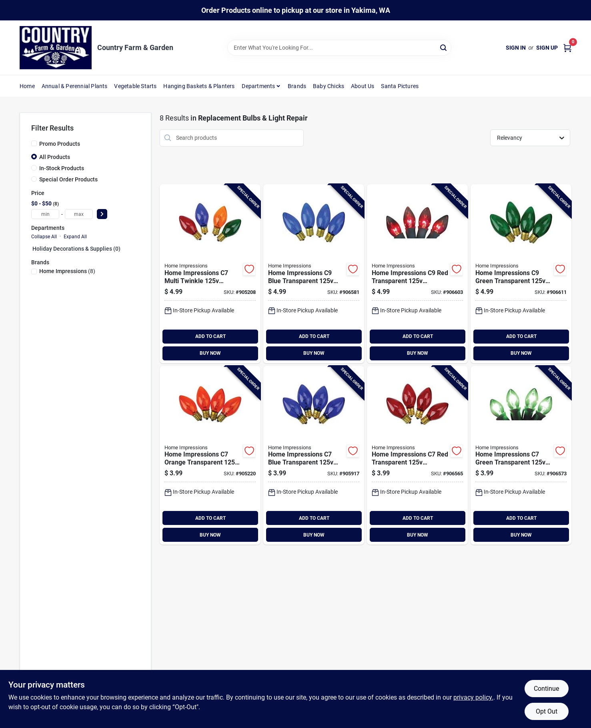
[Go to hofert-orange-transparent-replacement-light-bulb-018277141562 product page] (210, 455)
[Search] (444, 47)
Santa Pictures (400, 86)
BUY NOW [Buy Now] (210, 353)
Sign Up (547, 47)
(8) (67, 271)
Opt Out (546, 711)
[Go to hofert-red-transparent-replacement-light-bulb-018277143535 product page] (417, 273)
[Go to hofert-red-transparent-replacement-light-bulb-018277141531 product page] (417, 455)
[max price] (79, 214)
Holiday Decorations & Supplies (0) (76, 248)
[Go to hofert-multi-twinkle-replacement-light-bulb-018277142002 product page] (210, 273)
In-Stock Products (61, 168)
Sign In (516, 47)
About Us (363, 86)
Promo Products (59, 144)
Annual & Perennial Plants (75, 86)
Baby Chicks (328, 86)
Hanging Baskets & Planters (198, 86)
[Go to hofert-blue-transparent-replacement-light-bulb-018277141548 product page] (313, 455)
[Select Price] (102, 214)
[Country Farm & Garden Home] (56, 47)
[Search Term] (339, 48)
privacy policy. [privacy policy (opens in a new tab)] (473, 697)
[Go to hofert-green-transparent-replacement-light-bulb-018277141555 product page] (521, 455)
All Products (54, 157)
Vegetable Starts (135, 86)
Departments (258, 86)
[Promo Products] (34, 143)
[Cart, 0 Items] (567, 48)
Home (27, 86)
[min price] (45, 214)
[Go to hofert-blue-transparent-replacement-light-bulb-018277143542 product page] (313, 273)
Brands (297, 86)
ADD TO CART (210, 336)
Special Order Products (68, 179)
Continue (546, 688)
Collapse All (44, 236)
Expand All (75, 236)
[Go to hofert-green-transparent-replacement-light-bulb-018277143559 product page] (521, 273)
